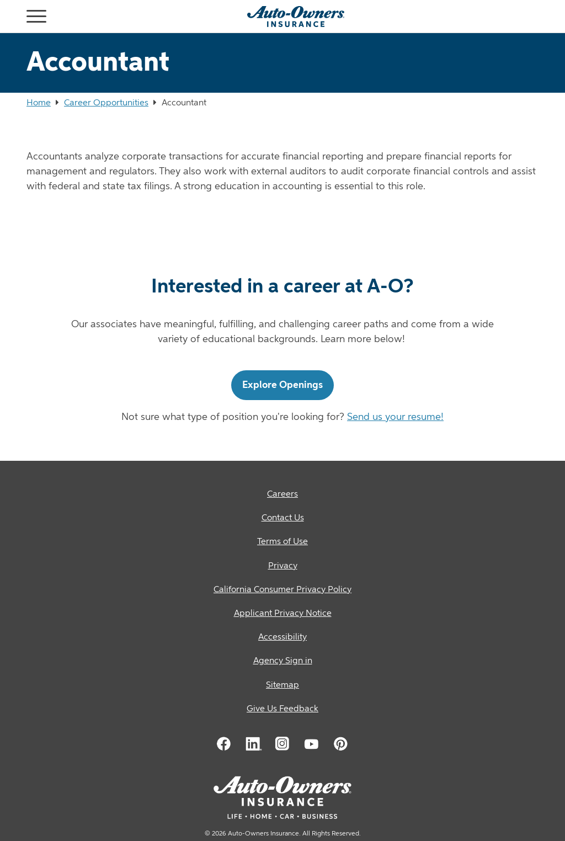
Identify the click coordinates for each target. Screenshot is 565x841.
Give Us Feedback (282, 709)
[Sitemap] (282, 685)
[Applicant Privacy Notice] (282, 613)
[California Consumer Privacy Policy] (282, 590)
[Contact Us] (282, 518)
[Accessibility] (282, 637)
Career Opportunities (106, 103)
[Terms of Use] (282, 542)
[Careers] (282, 494)
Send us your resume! (395, 417)
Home (38, 103)
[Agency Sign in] (282, 661)
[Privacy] (282, 566)
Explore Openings (282, 385)
